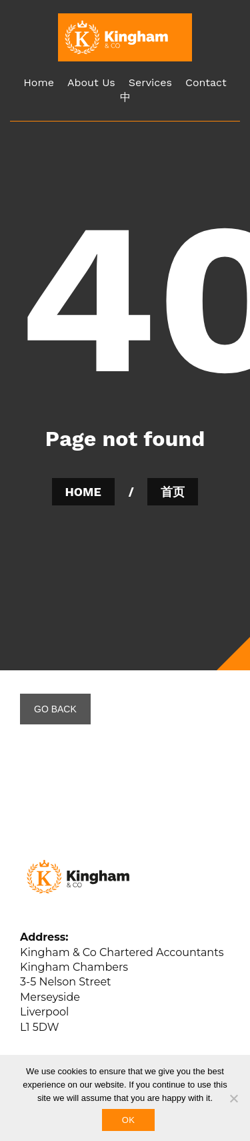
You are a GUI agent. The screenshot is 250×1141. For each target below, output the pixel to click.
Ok (128, 1120)
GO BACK (55, 709)
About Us (91, 82)
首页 (173, 492)
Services (150, 82)
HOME (83, 492)
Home (38, 82)
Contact (206, 82)
